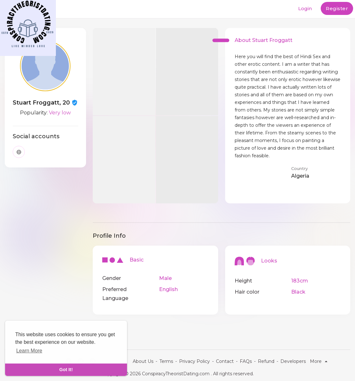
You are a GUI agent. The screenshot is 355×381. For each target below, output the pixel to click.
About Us (143, 361)
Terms (166, 361)
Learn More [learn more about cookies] (29, 350)
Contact (225, 361)
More (319, 361)
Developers (293, 361)
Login (305, 8)
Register (337, 8)
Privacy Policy (194, 361)
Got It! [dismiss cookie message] (66, 369)
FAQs (246, 361)
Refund (266, 361)
